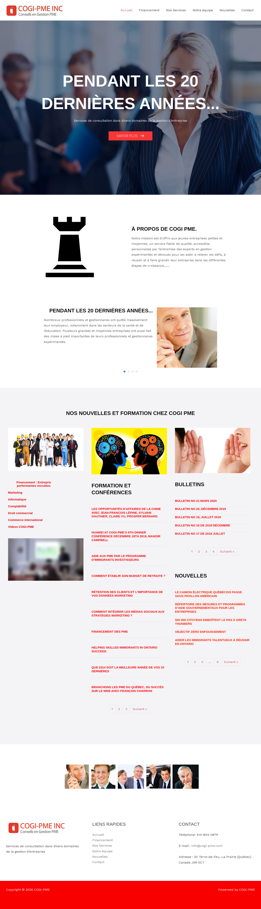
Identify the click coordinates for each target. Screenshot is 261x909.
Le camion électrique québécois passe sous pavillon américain (208, 594)
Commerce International (25, 520)
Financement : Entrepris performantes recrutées (33, 484)
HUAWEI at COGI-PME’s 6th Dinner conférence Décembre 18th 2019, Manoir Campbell (125, 536)
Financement (102, 840)
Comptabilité (17, 506)
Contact (98, 862)
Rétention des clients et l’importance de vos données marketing (127, 593)
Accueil (98, 835)
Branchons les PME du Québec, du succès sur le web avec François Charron (127, 689)
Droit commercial (20, 513)
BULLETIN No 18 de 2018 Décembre (202, 525)
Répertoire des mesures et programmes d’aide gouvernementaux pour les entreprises (210, 608)
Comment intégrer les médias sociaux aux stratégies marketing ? (127, 613)
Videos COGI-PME (21, 526)
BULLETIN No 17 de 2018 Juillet (200, 533)
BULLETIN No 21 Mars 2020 (196, 500)
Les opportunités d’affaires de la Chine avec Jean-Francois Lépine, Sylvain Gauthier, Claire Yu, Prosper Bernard (126, 512)
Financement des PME (109, 631)
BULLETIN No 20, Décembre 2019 (200, 509)
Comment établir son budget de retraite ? (128, 576)
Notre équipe (102, 851)
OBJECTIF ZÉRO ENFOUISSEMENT (200, 631)
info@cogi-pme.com (207, 846)
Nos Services (102, 845)
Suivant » (140, 709)
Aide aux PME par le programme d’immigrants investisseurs (118, 557)
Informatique (17, 499)
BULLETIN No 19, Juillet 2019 (198, 517)
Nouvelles (100, 857)
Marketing (15, 492)
